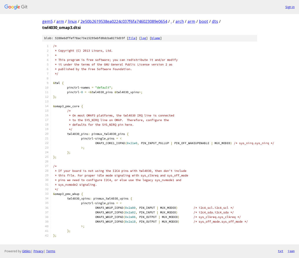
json (291, 251)
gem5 (47, 21)
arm (60, 21)
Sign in (290, 7)
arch (179, 21)
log (143, 38)
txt (280, 251)
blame (155, 38)
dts (215, 21)
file (132, 38)
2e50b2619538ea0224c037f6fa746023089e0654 (124, 21)
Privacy (38, 251)
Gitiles (26, 251)
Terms (50, 251)
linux (72, 21)
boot (203, 21)
